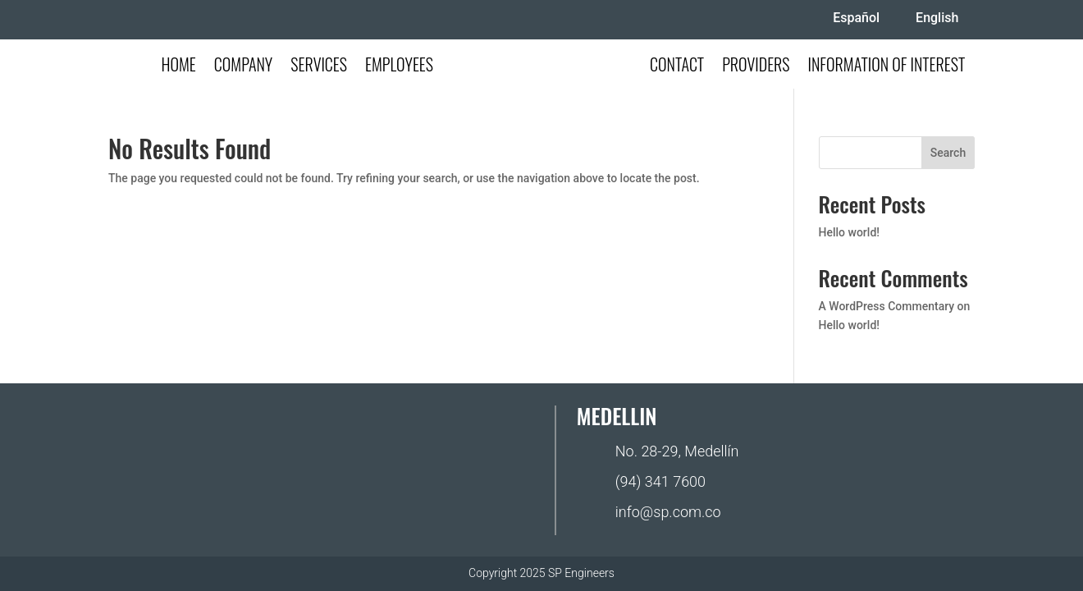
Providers (755, 67)
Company (243, 67)
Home (178, 67)
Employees (399, 67)
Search (948, 152)
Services (318, 67)
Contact (677, 67)
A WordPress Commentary (887, 306)
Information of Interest (887, 67)
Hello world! (849, 232)
